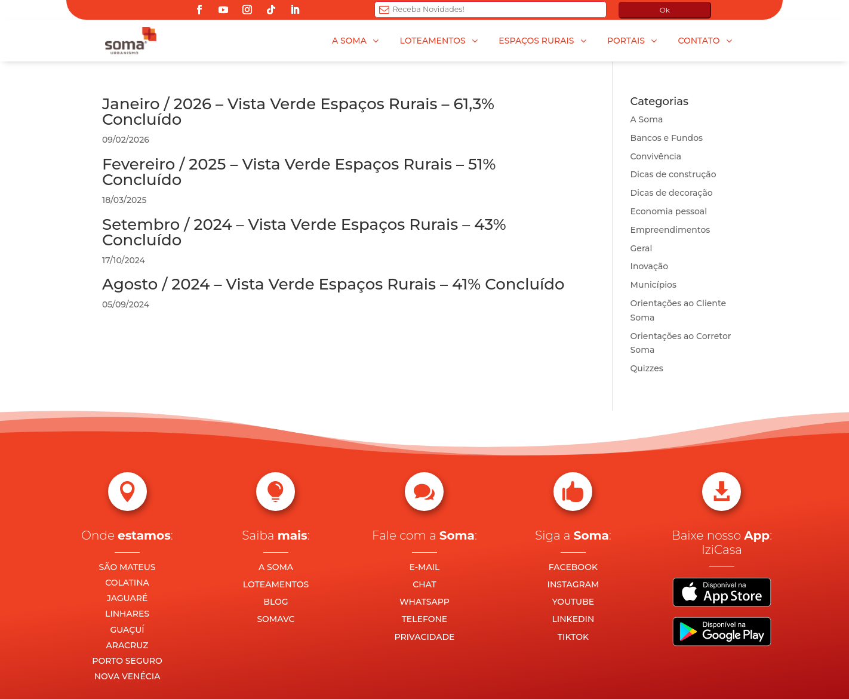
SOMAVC (275, 619)
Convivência (656, 156)
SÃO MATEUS (127, 567)
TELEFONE (425, 619)
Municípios (653, 284)
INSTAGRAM (573, 584)
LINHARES (127, 613)
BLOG (275, 601)
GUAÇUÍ (127, 629)
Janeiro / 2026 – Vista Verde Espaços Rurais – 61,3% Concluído (298, 111)
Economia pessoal (669, 211)
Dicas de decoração (671, 192)
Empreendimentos (670, 229)
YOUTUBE (573, 601)
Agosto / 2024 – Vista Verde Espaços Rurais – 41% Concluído (333, 284)
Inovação (649, 266)
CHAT (424, 584)
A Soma (646, 119)
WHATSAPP (424, 601)
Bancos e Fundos (666, 138)
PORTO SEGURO (127, 660)
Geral (641, 248)
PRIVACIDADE (425, 637)
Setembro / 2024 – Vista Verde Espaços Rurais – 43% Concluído (304, 232)
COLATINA (127, 582)
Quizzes (646, 368)
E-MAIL (425, 567)
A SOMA (276, 567)
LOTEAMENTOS (276, 584)
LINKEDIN (573, 619)
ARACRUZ (127, 645)
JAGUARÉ (127, 598)
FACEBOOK (573, 567)
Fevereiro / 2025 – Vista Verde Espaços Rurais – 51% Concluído (299, 172)
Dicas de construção (673, 174)
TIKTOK (573, 637)
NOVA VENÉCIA (127, 676)
